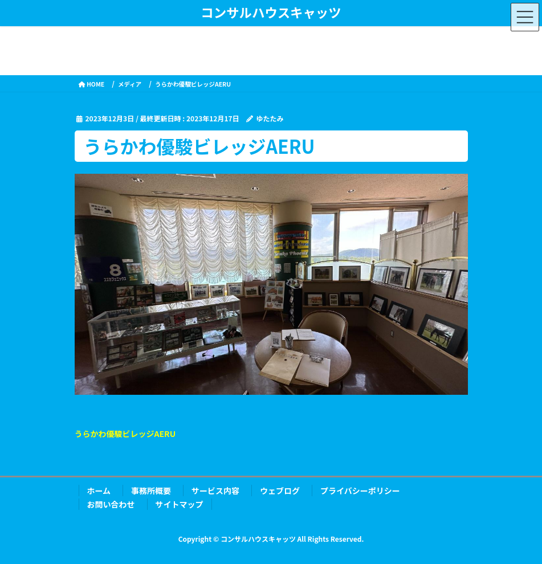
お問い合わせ (111, 504)
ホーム (99, 490)
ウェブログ (280, 490)
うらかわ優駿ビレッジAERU (125, 433)
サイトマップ (179, 504)
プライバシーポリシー (360, 490)
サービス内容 (215, 490)
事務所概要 (151, 490)
